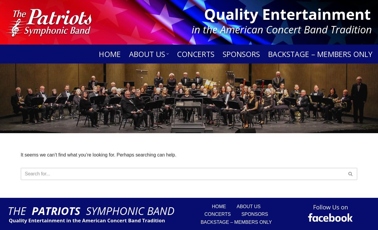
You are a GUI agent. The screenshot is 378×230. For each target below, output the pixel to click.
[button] (168, 54)
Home (110, 54)
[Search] (8, 98)
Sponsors (241, 54)
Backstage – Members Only (320, 54)
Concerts (195, 54)
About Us (249, 206)
